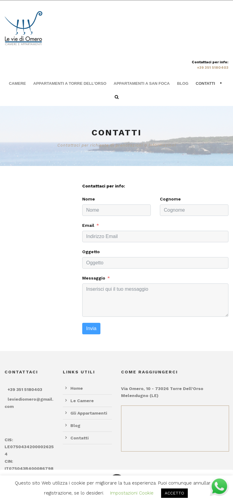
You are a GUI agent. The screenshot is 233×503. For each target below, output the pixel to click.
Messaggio (93, 278)
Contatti (205, 83)
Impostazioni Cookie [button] (132, 493)
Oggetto (91, 251)
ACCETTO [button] (174, 493)
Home (76, 388)
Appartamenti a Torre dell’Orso (69, 83)
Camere (17, 83)
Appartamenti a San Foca (142, 83)
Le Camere (82, 400)
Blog (182, 83)
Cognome (170, 199)
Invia (91, 328)
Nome (88, 199)
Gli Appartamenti (88, 413)
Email (88, 225)
